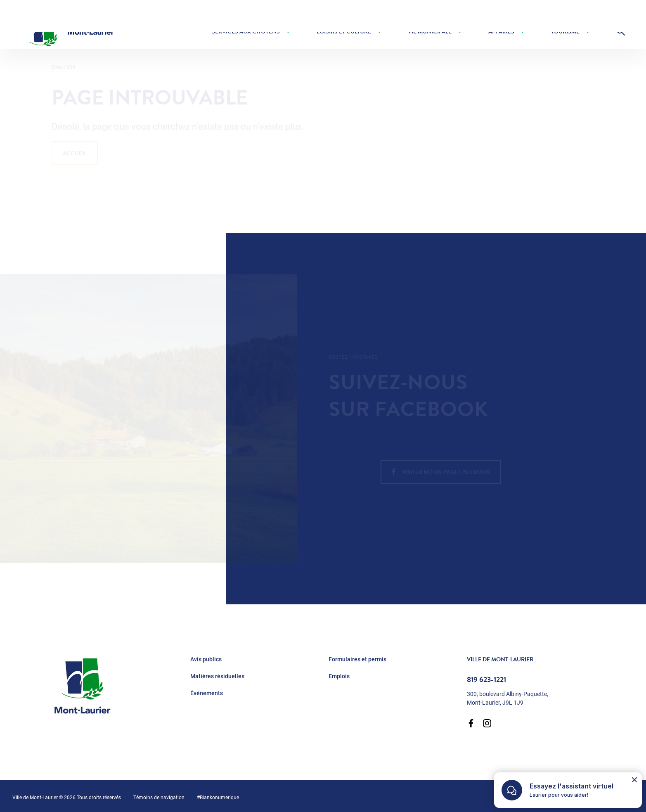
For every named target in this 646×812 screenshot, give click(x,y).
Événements (206, 693)
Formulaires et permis (357, 659)
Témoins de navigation (159, 797)
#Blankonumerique (218, 797)
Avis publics (206, 659)
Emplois (339, 676)
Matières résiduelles (217, 676)
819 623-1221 (486, 679)
